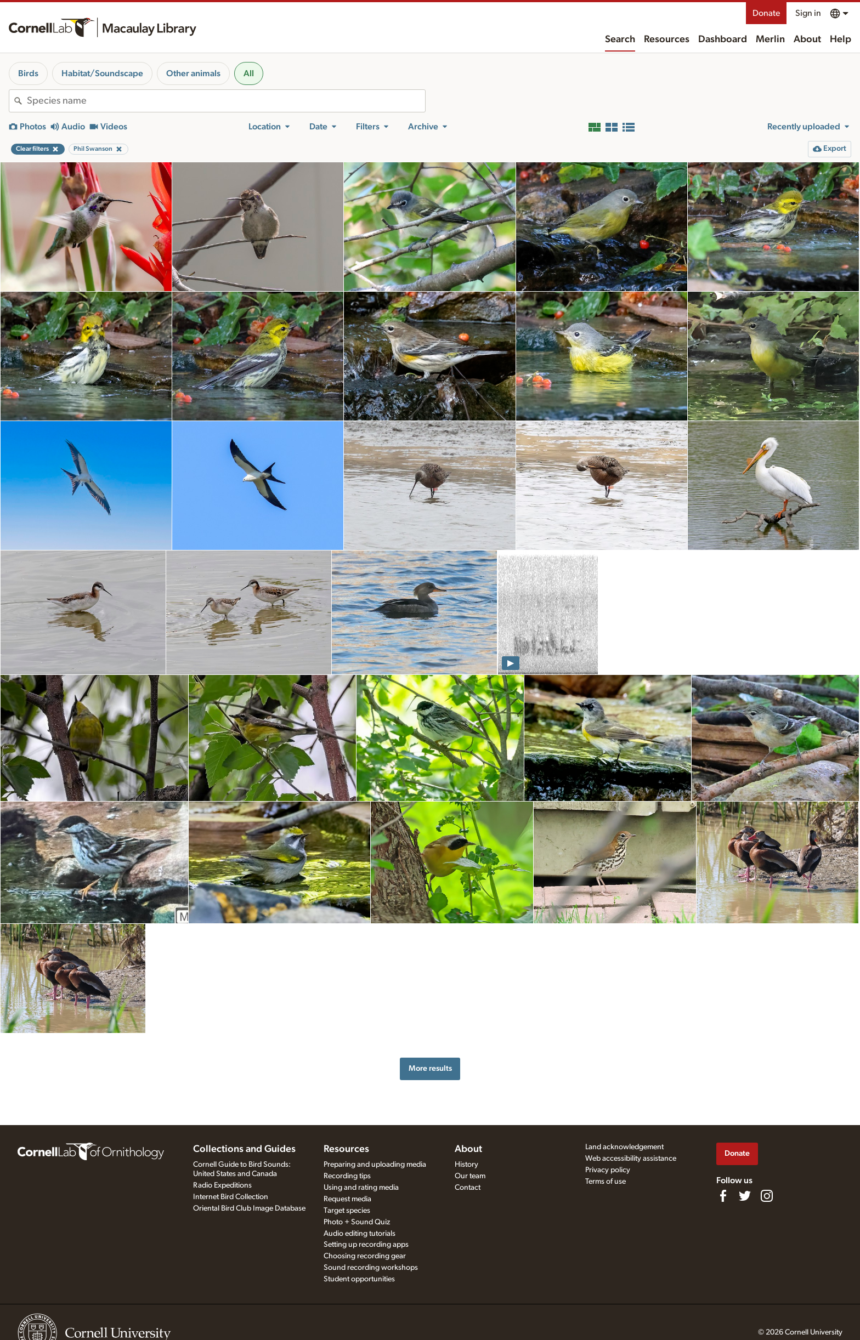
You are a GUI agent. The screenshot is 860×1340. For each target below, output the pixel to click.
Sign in (808, 13)
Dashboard (722, 39)
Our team (470, 1176)
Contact (467, 1187)
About (807, 39)
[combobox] (226, 101)
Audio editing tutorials (359, 1233)
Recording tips (347, 1176)
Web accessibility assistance (630, 1158)
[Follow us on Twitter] (744, 1195)
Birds (28, 73)
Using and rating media (361, 1187)
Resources (666, 39)
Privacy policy (607, 1170)
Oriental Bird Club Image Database (249, 1208)
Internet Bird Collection (230, 1197)
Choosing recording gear (365, 1256)
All (249, 73)
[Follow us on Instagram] (766, 1195)
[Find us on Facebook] (722, 1195)
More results (430, 1068)
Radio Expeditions (222, 1185)
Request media (347, 1199)
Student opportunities (359, 1279)
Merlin (770, 39)
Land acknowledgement (624, 1147)
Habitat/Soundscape (102, 73)
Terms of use (605, 1181)
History (466, 1164)
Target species (347, 1210)
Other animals (193, 73)
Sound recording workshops (371, 1267)
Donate (766, 13)
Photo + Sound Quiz (357, 1222)
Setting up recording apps (366, 1244)
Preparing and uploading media (375, 1164)
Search (620, 39)
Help (840, 39)
